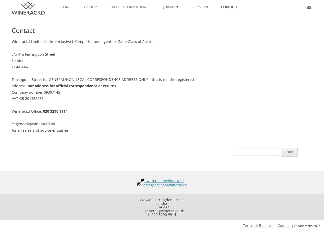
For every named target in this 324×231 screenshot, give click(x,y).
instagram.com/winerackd (162, 184)
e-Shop (90, 6)
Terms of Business (258, 225)
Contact (229, 6)
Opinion (200, 6)
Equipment (169, 6)
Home (66, 6)
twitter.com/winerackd (162, 180)
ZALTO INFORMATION (128, 6)
